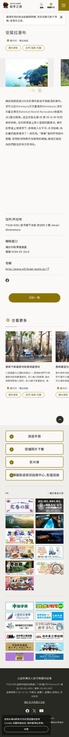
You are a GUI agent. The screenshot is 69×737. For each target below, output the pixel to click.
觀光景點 (13, 47)
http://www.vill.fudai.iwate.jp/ (28, 269)
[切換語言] (51, 6)
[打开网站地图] (63, 5)
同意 (26, 729)
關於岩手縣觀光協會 (34, 702)
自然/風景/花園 (33, 47)
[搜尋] (42, 6)
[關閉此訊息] (61, 17)
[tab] (32, 90)
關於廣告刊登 (56, 493)
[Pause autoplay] (40, 90)
